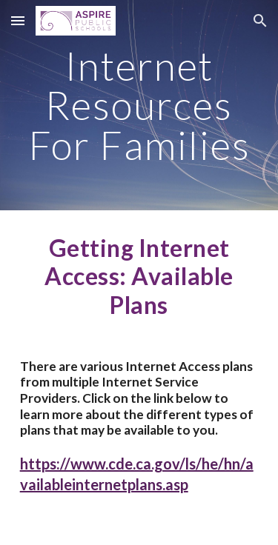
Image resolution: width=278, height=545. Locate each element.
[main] (139, 105)
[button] (18, 20)
